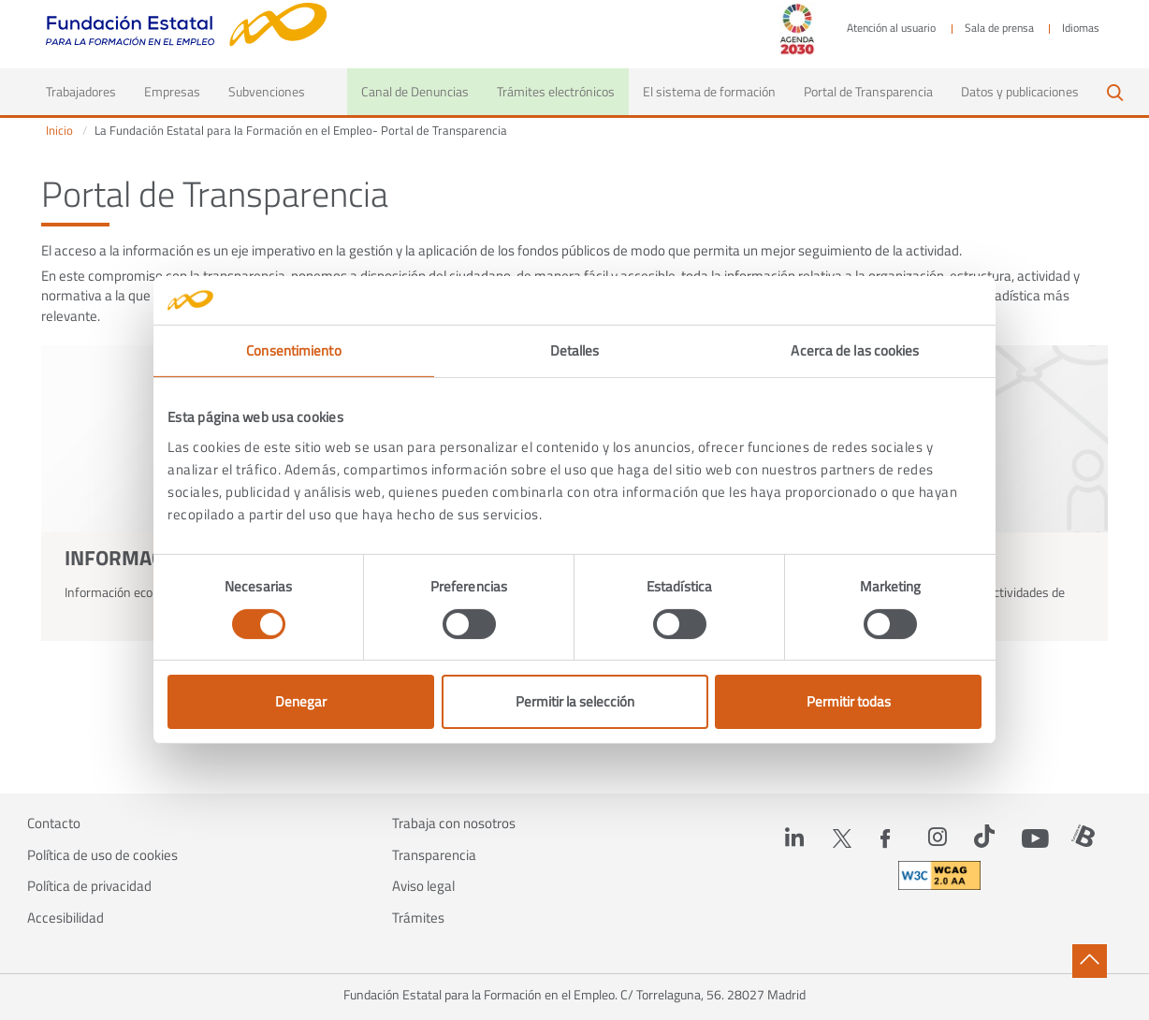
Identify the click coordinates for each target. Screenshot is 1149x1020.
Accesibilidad (65, 918)
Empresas (172, 91)
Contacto (53, 823)
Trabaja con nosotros (454, 823)
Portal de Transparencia (868, 91)
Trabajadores (88, 90)
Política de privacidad (89, 886)
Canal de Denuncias (415, 91)
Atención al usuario (891, 28)
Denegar (301, 701)
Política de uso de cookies (102, 855)
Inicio (59, 130)
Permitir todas (849, 701)
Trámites (418, 918)
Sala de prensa (999, 28)
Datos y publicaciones (1020, 91)
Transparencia (434, 855)
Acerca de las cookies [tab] (855, 350)
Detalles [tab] (575, 350)
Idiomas (1080, 28)
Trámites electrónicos (556, 91)
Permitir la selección (575, 701)
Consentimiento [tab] (293, 350)
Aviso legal (423, 886)
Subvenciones (266, 91)
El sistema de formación (709, 91)
